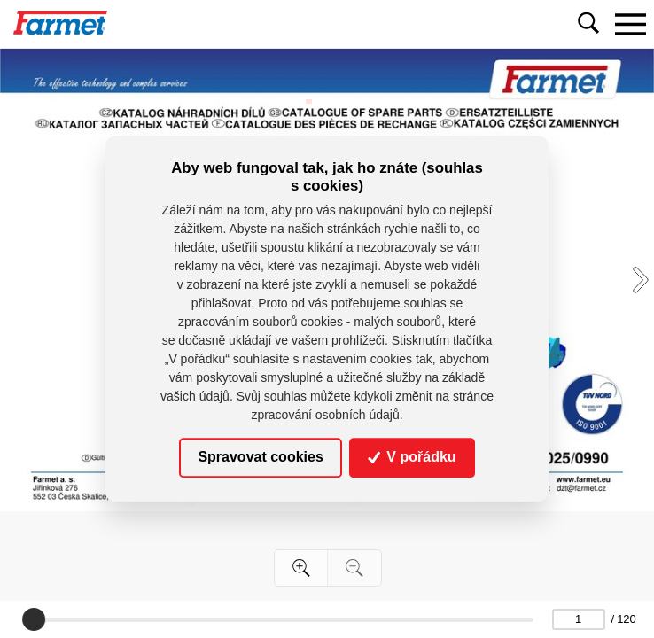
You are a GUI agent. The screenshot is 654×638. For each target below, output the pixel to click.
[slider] (33, 619)
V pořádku (412, 457)
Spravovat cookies (260, 457)
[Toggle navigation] (630, 24)
